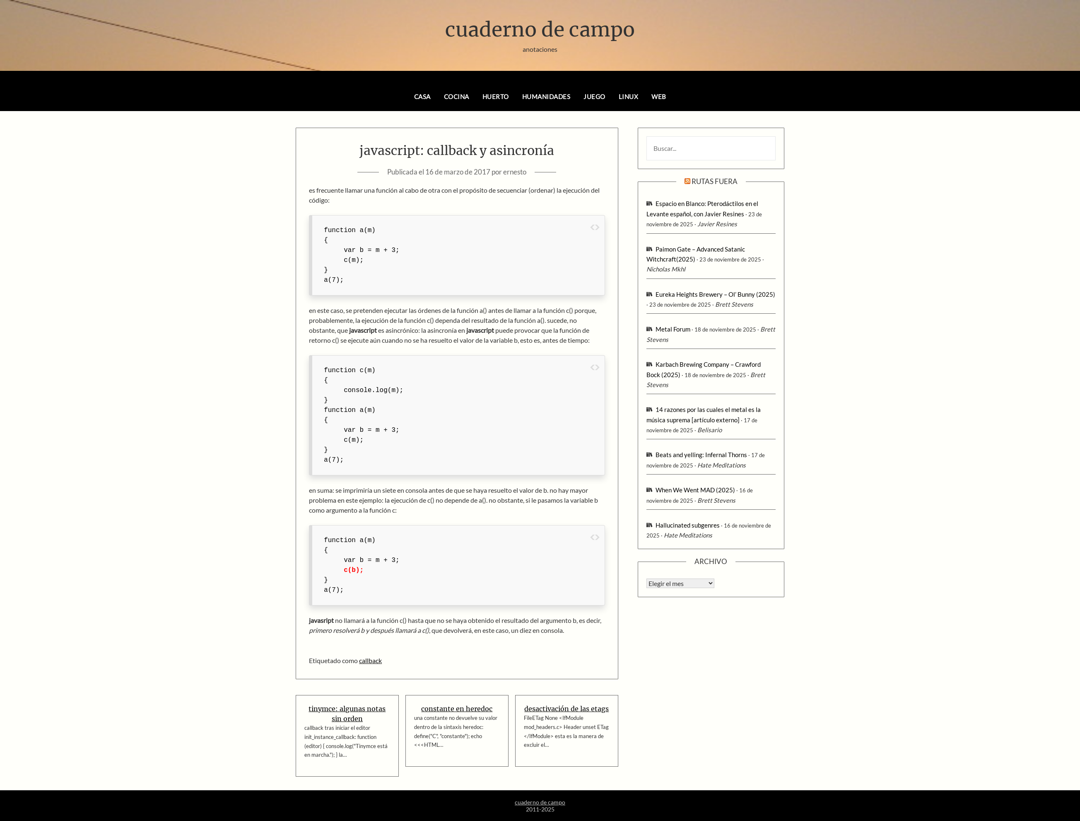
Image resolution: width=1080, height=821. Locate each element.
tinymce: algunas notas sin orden (347, 714)
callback (370, 660)
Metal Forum (673, 329)
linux (629, 96)
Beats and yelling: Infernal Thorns (701, 454)
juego (594, 96)
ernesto (514, 171)
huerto (495, 96)
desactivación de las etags (566, 709)
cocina (456, 96)
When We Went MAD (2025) (695, 490)
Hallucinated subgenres (688, 525)
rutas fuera (715, 181)
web (658, 96)
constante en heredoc (456, 709)
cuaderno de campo (540, 29)
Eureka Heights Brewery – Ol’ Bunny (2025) (715, 294)
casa (422, 96)
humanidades (546, 96)
